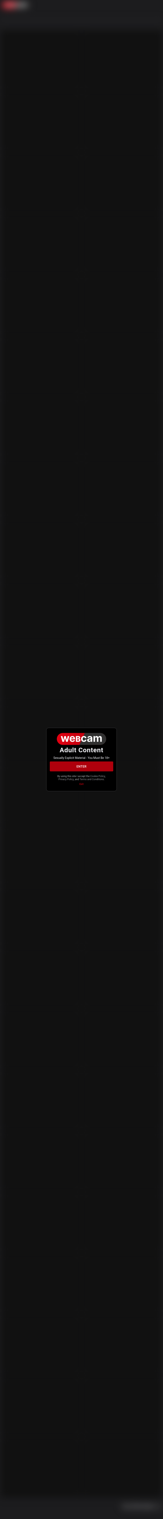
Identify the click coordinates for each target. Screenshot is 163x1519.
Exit (81, 784)
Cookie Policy (97, 776)
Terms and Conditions (92, 779)
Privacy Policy (66, 779)
